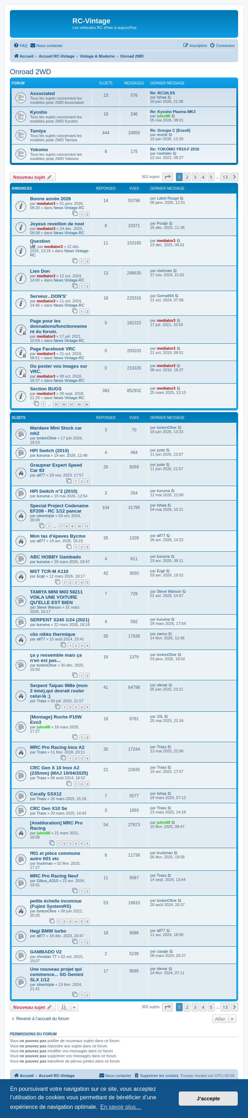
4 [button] (203, 177)
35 (56, 404)
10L (160, 716)
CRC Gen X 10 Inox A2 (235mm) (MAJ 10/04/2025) (59, 770)
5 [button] (211, 177)
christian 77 (47, 956)
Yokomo (39, 149)
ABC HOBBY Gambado (55, 557)
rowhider (164, 153)
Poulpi (162, 223)
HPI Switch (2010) (49, 450)
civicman (164, 270)
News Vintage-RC (69, 208)
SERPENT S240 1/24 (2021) (59, 619)
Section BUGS (45, 388)
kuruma (43, 455)
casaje (162, 951)
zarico (162, 634)
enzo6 (162, 134)
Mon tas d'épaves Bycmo (57, 536)
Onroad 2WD (30, 72)
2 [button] (187, 177)
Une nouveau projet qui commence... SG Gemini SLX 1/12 (56, 974)
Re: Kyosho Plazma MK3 (172, 112)
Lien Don (40, 271)
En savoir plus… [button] (121, 1107)
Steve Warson (49, 607)
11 (86, 526)
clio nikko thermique (52, 634)
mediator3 (46, 203)
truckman (45, 863)
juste (161, 450)
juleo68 (163, 116)
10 (79, 526)
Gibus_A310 (47, 881)
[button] (167, 177)
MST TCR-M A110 (49, 571)
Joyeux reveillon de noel (57, 223)
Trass (41, 701)
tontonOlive (47, 438)
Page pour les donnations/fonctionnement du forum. (58, 326)
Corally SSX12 (45, 794)
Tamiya (38, 131)
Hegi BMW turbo (48, 931)
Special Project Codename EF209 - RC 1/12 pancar (59, 508)
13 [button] (225, 177)
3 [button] (195, 177)
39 (86, 404)
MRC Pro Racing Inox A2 (57, 747)
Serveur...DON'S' (48, 296)
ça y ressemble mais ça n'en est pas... (56, 657)
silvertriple (45, 516)
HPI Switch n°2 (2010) (53, 491)
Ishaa (161, 97)
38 (79, 404)
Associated (42, 93)
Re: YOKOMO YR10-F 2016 (174, 149)
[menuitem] (20, 45)
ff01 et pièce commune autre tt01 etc (55, 856)
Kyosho (38, 112)
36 (64, 404)
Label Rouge (168, 198)
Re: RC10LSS (162, 93)
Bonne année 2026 (50, 198)
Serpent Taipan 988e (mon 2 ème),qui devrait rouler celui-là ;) (59, 691)
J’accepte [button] (208, 1098)
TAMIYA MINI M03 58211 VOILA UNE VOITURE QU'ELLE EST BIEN (56, 597)
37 (71, 404)
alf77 (41, 475)
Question (40, 241)
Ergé (41, 576)
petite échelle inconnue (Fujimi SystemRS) (56, 903)
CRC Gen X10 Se (48, 808)
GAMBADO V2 (45, 951)
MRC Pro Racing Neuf (54, 876)
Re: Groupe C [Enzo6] (170, 130)
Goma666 (165, 296)
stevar (162, 685)
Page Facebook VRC (52, 348)
